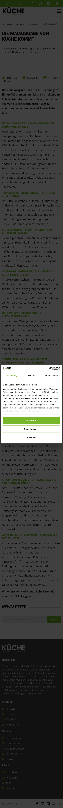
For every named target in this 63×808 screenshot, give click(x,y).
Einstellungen (32, 429)
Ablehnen (31, 437)
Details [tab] (31, 375)
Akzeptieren (31, 420)
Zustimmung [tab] (11, 375)
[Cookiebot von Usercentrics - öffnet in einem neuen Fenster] (48, 368)
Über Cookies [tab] (51, 375)
